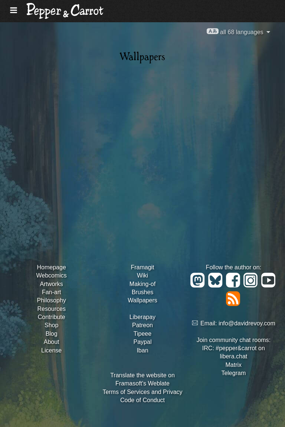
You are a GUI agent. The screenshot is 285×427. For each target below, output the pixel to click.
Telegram (233, 373)
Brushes (143, 292)
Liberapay (142, 317)
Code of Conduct (142, 400)
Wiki (142, 275)
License (51, 350)
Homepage (51, 267)
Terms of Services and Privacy (142, 392)
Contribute (51, 317)
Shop (51, 325)
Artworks (51, 284)
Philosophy (51, 300)
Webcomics (51, 275)
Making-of (142, 284)
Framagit (142, 267)
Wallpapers (142, 300)
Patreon (142, 325)
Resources (51, 309)
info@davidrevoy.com (247, 323)
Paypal (143, 342)
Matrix (234, 365)
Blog (52, 334)
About (51, 342)
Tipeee (142, 334)
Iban (142, 350)
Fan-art (51, 292)
